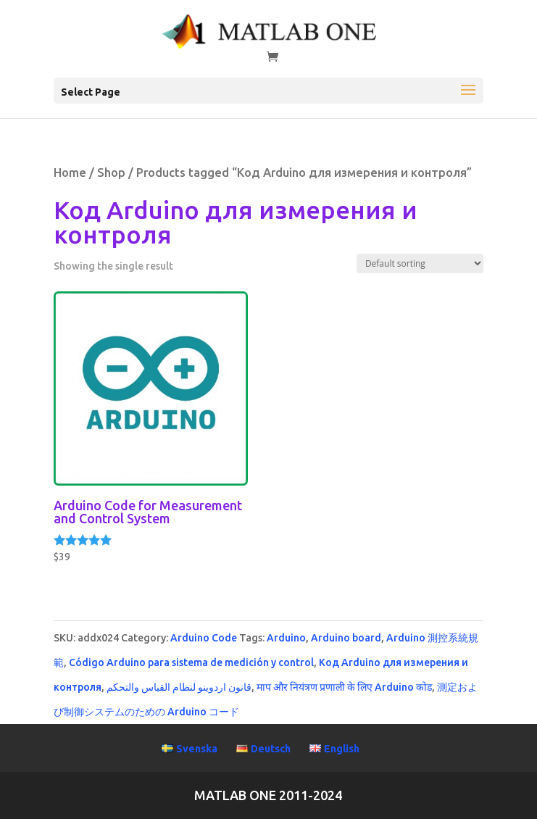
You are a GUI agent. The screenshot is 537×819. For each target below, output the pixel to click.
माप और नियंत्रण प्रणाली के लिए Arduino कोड (344, 687)
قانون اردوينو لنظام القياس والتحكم (179, 687)
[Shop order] (420, 263)
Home (70, 172)
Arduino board (346, 638)
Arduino (286, 638)
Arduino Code (203, 638)
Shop (111, 172)
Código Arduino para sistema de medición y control (191, 662)
